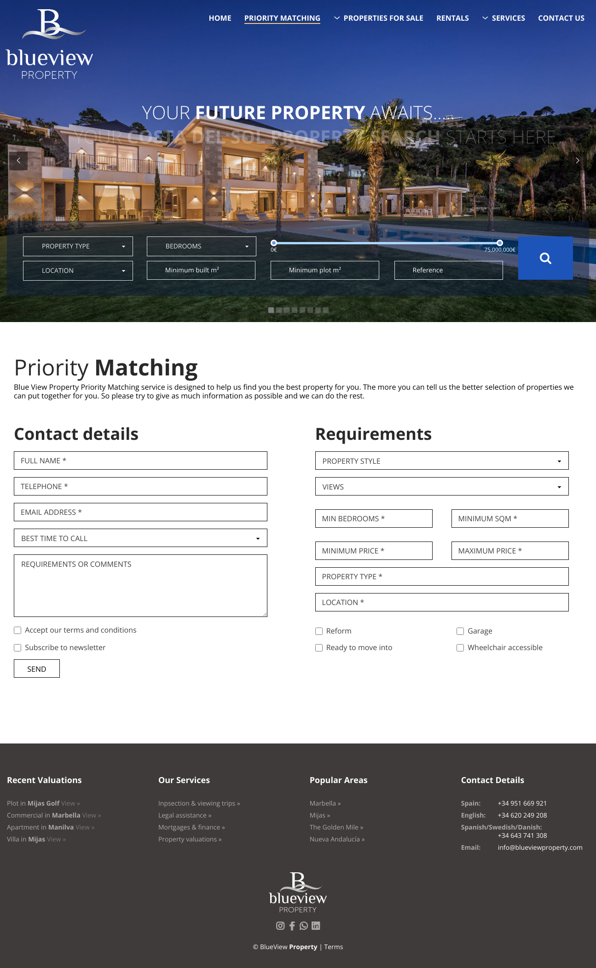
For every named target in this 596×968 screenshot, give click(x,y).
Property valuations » (190, 839)
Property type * (352, 576)
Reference (428, 270)
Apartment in (50, 827)
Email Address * (51, 512)
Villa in (36, 839)
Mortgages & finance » (191, 827)
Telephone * (44, 486)
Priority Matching (282, 18)
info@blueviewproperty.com (540, 847)
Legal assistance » (185, 815)
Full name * (43, 460)
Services (508, 18)
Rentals (452, 18)
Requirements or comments (76, 564)
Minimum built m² (192, 270)
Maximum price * (490, 551)
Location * (343, 602)
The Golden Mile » (337, 827)
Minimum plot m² (315, 270)
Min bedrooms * (353, 518)
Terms (333, 947)
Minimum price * (353, 551)
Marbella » (325, 803)
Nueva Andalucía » (337, 839)
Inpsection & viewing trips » (199, 803)
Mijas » (320, 815)
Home (220, 18)
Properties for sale (384, 18)
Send (36, 669)
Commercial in (54, 815)
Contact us (561, 18)
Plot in (43, 803)
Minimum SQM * (488, 518)
